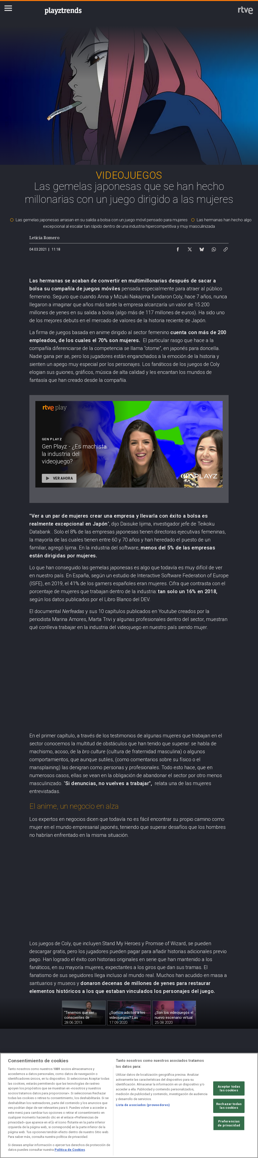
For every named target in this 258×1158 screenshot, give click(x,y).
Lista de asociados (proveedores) (143, 1105)
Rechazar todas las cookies (229, 1106)
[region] (129, 1105)
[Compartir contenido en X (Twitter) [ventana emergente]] (190, 248)
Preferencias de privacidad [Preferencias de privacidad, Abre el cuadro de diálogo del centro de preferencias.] (229, 1123)
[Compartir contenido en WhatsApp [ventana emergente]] (214, 248)
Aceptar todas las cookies (229, 1088)
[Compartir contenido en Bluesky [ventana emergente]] (202, 248)
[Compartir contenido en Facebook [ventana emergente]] (178, 248)
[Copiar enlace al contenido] (226, 248)
